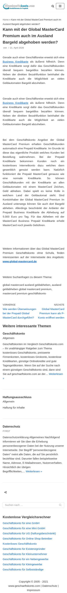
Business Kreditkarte (15, 61)
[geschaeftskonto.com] (19, 6)
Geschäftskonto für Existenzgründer (24, 548)
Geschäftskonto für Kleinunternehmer (25, 553)
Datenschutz (11, 426)
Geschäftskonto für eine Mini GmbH (24, 528)
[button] (52, 6)
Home (6, 19)
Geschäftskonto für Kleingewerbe (22, 564)
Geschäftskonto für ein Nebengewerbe (25, 559)
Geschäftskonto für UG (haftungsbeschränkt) (29, 533)
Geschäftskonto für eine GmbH (21, 523)
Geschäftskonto (14, 333)
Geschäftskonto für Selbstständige (23, 569)
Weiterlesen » (34, 471)
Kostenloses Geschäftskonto (20, 543)
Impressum (33, 590)
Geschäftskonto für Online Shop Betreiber (27, 538)
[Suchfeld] (33, 505)
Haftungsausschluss (17, 397)
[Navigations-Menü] (60, 6)
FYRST (6, 431)
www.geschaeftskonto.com (24, 585)
